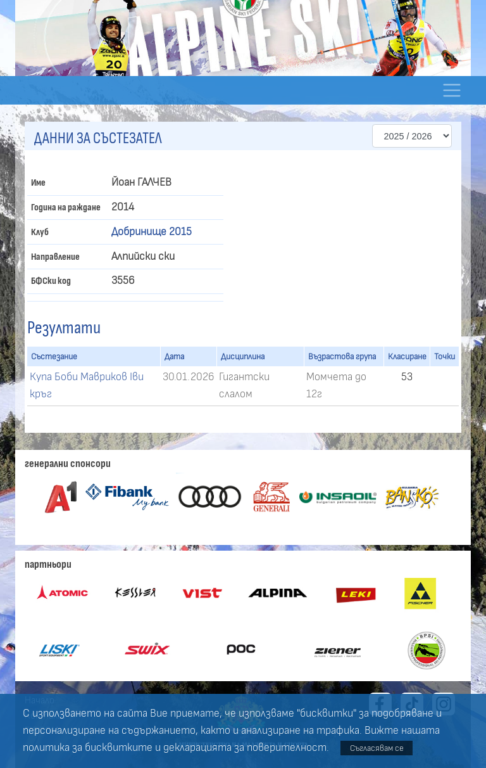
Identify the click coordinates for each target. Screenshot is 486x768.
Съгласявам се (377, 748)
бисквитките (119, 747)
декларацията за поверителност (245, 747)
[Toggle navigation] (451, 90)
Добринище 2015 (151, 232)
